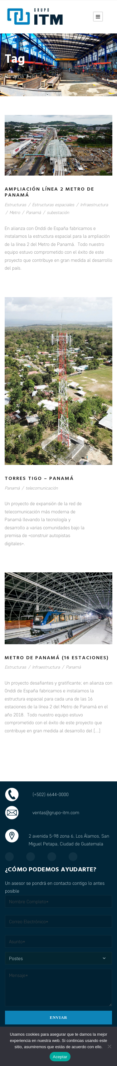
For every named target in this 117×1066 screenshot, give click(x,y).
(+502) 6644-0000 (50, 794)
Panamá (33, 212)
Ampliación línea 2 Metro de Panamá (49, 192)
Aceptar (60, 1056)
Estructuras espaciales (53, 204)
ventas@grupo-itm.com (55, 812)
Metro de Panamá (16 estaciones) (57, 658)
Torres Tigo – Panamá (39, 479)
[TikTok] (76, 856)
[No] (109, 1046)
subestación (58, 212)
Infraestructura (94, 204)
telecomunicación (42, 488)
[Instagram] (33, 856)
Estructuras (15, 204)
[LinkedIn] (54, 856)
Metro (14, 212)
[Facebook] (12, 856)
